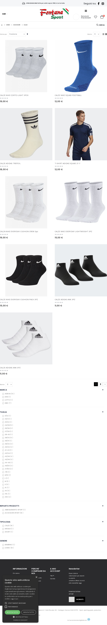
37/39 (9, 431)
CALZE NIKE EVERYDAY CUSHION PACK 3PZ (19, 299)
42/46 (9, 456)
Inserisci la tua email (74, 592)
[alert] (20, 599)
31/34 (9, 422)
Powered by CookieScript (20, 620)
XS (8, 491)
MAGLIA (9, 529)
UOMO (8, 25)
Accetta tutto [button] (12, 612)
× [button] (36, 577)
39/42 (9, 444)
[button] (96, 17)
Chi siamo (16, 573)
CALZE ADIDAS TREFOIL (10, 163)
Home (2, 25)
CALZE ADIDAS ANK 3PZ (65, 299)
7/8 (8, 472)
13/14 (8, 419)
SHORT (9, 532)
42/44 (9, 453)
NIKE (8, 403)
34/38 (9, 425)
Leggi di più (14, 599)
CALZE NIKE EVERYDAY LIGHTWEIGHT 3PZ (73, 231)
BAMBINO (10, 545)
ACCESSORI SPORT (14, 513)
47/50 (9, 469)
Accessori (16, 25)
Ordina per (3, 34)
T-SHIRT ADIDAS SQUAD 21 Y (67, 163)
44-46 (9, 462)
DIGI (8, 397)
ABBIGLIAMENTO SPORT (15, 510)
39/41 (9, 441)
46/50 (9, 466)
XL (7, 487)
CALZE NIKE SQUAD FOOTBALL (68, 95)
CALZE (9, 525)
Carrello (52, 579)
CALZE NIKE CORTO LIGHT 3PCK (14, 95)
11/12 (8, 416)
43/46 (9, 459)
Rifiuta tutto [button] (28, 612)
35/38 (9, 428)
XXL (8, 494)
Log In (52, 576)
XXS (8, 497)
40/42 (9, 447)
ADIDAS (10, 394)
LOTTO (9, 400)
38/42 (9, 437)
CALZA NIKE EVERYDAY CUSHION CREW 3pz (19, 231)
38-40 (9, 434)
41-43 (9, 450)
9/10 (8, 475)
